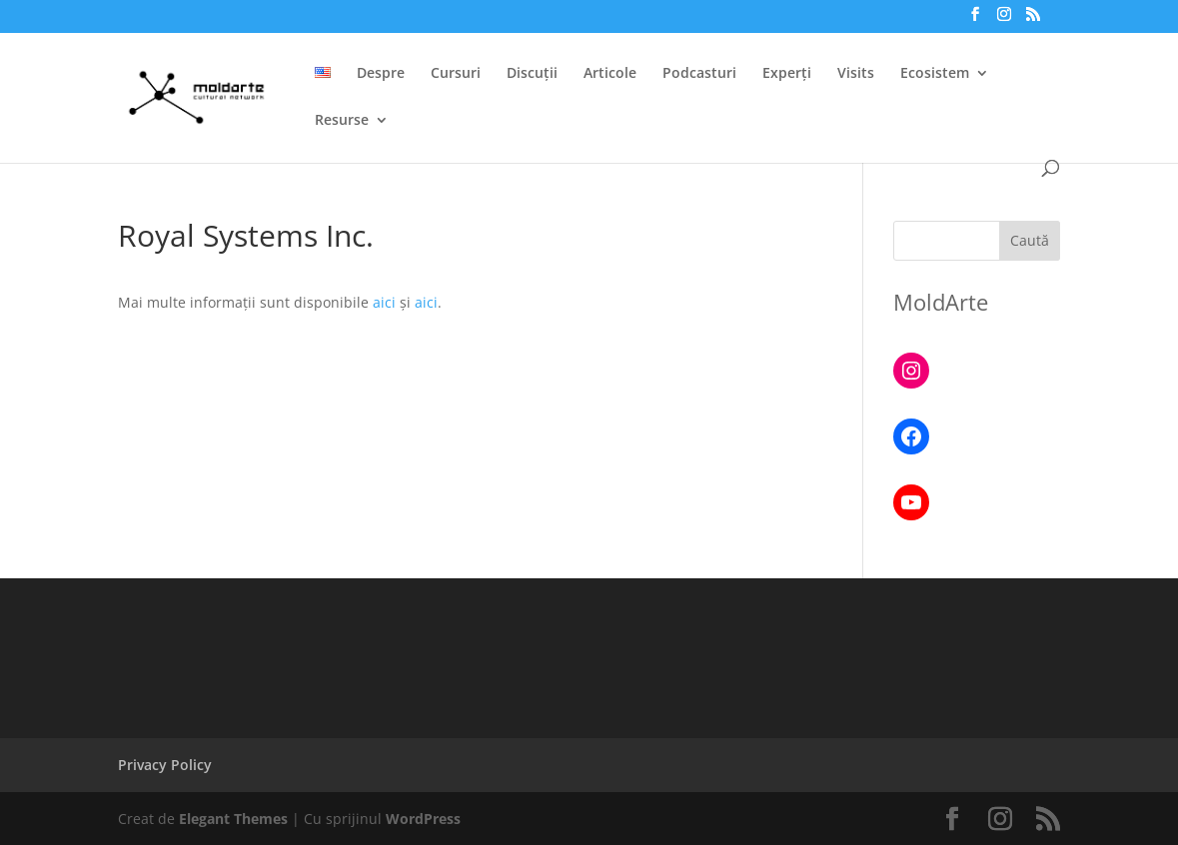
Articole (610, 74)
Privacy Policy (165, 764)
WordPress (423, 818)
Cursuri (456, 74)
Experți (786, 74)
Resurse (342, 121)
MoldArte (940, 302)
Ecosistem (934, 74)
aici (386, 302)
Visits (855, 74)
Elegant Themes (233, 818)
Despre (381, 74)
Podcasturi (699, 74)
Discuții (532, 74)
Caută (1029, 240)
